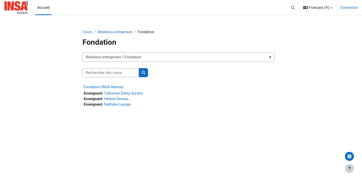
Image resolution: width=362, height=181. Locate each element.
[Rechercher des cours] (110, 72)
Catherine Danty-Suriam (124, 93)
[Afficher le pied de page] (349, 168)
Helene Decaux (117, 99)
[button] (293, 7)
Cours (87, 32)
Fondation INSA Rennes (103, 87)
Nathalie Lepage (118, 105)
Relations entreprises (115, 32)
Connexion (349, 7)
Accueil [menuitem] (43, 7)
